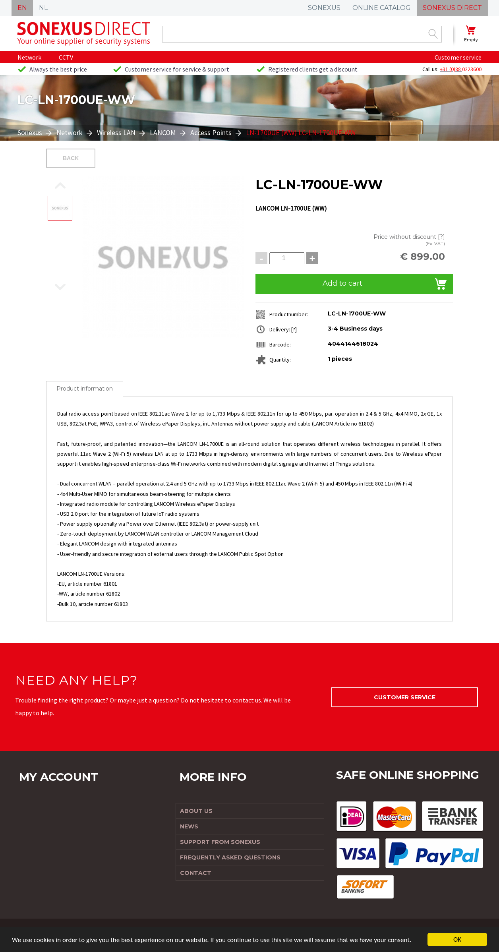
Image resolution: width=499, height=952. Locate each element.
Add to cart (342, 283)
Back (71, 158)
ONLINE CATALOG (381, 8)
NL (43, 8)
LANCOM (163, 132)
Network (29, 57)
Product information (84, 388)
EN (22, 8)
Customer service (458, 57)
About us (196, 811)
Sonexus (30, 132)
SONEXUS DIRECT (452, 8)
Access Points (211, 132)
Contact (195, 873)
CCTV (66, 57)
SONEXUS (324, 8)
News (189, 826)
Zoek (433, 34)
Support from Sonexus (220, 842)
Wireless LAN (116, 132)
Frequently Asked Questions (230, 857)
